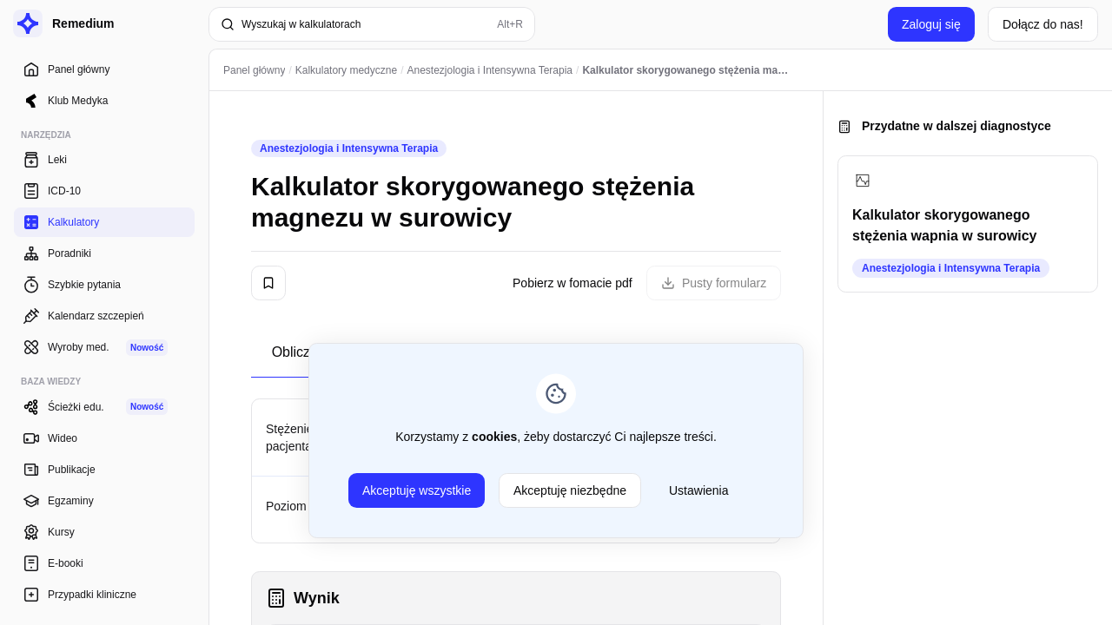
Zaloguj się (931, 24)
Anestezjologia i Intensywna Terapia (349, 148)
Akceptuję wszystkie (416, 490)
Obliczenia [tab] (304, 352)
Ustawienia (698, 490)
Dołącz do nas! (1043, 24)
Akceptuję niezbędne (569, 490)
